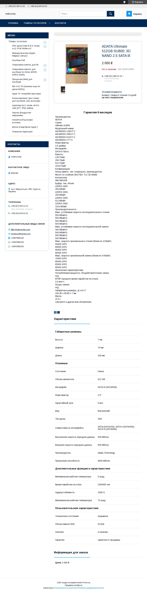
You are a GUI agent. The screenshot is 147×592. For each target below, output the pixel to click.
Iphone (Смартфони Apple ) (25, 127)
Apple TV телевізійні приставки (26, 94)
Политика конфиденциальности (90, 588)
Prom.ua (86, 583)
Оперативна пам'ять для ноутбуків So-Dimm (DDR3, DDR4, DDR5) (24, 72)
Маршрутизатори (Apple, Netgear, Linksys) (23, 54)
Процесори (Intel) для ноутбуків (22, 80)
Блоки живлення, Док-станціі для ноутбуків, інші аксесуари (26, 99)
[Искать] (110, 14)
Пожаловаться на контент (64, 588)
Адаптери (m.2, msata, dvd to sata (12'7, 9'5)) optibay (25, 106)
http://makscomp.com (20, 229)
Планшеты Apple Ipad (22, 131)
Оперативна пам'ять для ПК (25, 65)
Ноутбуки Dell (18, 60)
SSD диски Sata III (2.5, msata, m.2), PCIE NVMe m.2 (26, 47)
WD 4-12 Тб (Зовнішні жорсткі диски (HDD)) (26, 87)
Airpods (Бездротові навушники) (21, 114)
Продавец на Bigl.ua (73, 585)
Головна (13, 23)
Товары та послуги (35, 23)
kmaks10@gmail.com (20, 234)
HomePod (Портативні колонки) (22, 121)
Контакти (60, 23)
